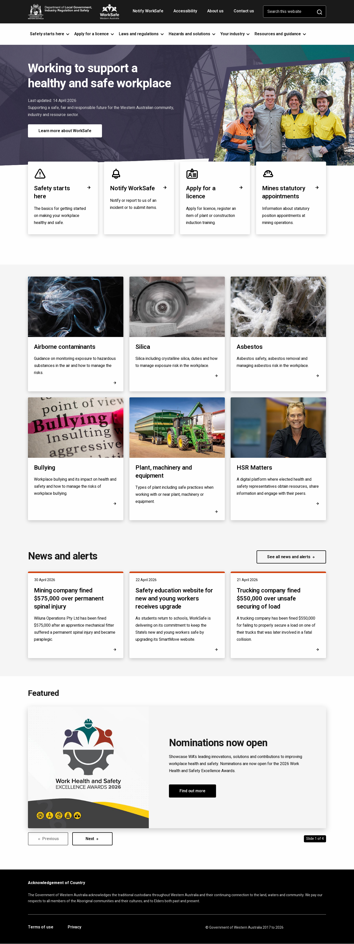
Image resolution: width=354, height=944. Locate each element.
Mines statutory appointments (291, 192)
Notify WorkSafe (148, 11)
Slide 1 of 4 (315, 838)
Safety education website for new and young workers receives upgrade (174, 598)
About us (215, 11)
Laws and (142, 34)
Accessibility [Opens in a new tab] (185, 13)
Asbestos (250, 347)
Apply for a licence (215, 192)
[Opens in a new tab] (317, 503)
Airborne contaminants (64, 347)
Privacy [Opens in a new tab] (74, 927)
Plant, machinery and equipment (163, 471)
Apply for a (94, 34)
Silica (142, 347)
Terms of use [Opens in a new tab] (40, 927)
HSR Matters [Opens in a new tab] (254, 468)
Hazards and (192, 34)
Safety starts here (63, 192)
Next (92, 839)
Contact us (244, 11)
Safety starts (50, 34)
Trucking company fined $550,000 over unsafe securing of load (268, 598)
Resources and (281, 34)
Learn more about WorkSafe (65, 131)
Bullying (44, 467)
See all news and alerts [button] (291, 557)
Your (235, 34)
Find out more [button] (192, 791)
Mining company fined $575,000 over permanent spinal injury (69, 598)
